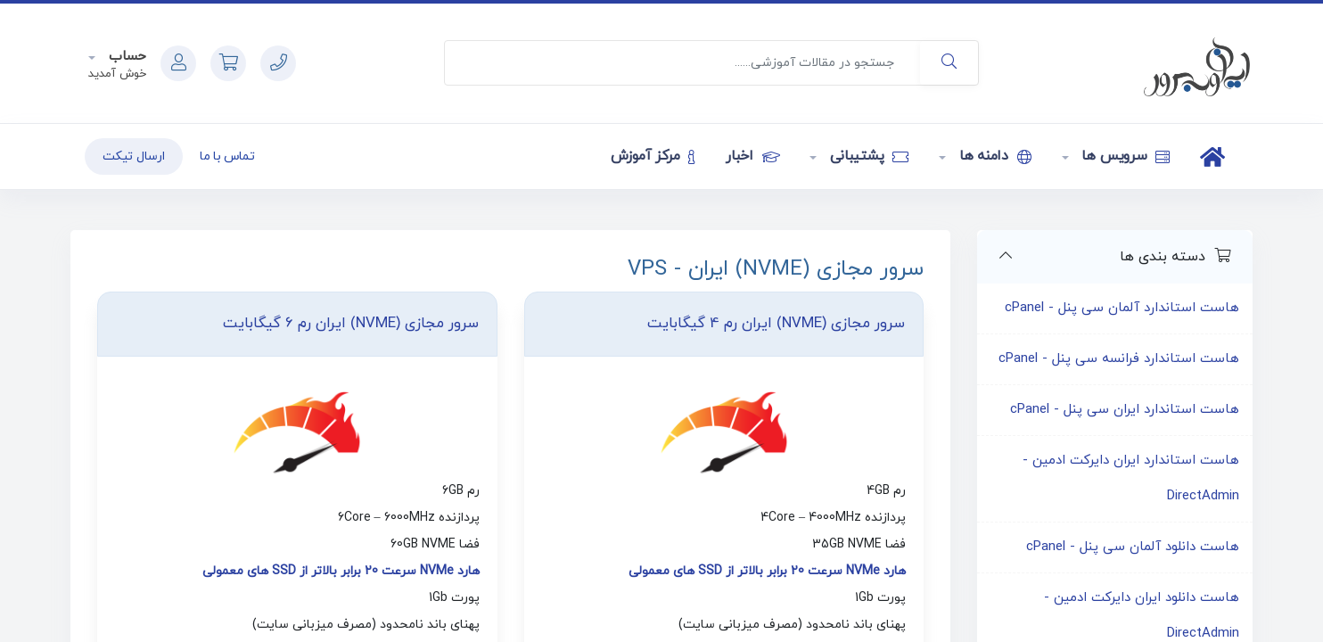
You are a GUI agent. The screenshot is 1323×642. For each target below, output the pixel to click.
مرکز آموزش (653, 156)
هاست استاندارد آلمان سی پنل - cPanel (1122, 308)
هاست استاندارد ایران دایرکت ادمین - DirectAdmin (1131, 478)
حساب (125, 56)
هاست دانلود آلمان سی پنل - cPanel (1132, 547)
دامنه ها (993, 156)
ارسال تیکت (134, 156)
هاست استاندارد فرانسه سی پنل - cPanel (1118, 359)
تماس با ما (227, 156)
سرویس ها (1124, 156)
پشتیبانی (867, 156)
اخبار (752, 156)
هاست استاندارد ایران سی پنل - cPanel (1124, 409)
